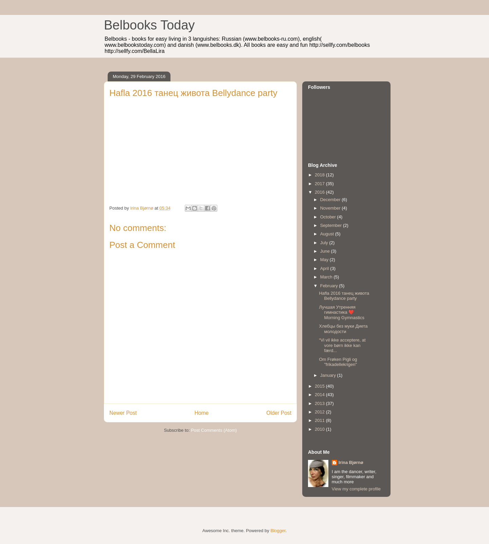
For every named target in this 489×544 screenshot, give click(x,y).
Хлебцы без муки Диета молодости (343, 329)
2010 (320, 429)
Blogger (277, 530)
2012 (320, 411)
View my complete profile (356, 488)
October (328, 216)
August (327, 233)
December (331, 199)
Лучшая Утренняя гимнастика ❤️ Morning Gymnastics (341, 312)
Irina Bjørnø (351, 462)
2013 (320, 403)
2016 (320, 192)
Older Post (278, 413)
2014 (320, 394)
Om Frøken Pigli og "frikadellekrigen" (338, 362)
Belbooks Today (149, 25)
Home (202, 413)
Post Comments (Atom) (214, 430)
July (324, 242)
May (325, 259)
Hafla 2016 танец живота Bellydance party (344, 296)
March (327, 276)
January (328, 375)
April (325, 268)
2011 (320, 420)
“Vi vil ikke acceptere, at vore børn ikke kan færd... (342, 345)
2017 (320, 183)
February (329, 285)
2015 (320, 386)
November (331, 208)
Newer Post (123, 413)
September (331, 225)
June (325, 251)
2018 (320, 174)
